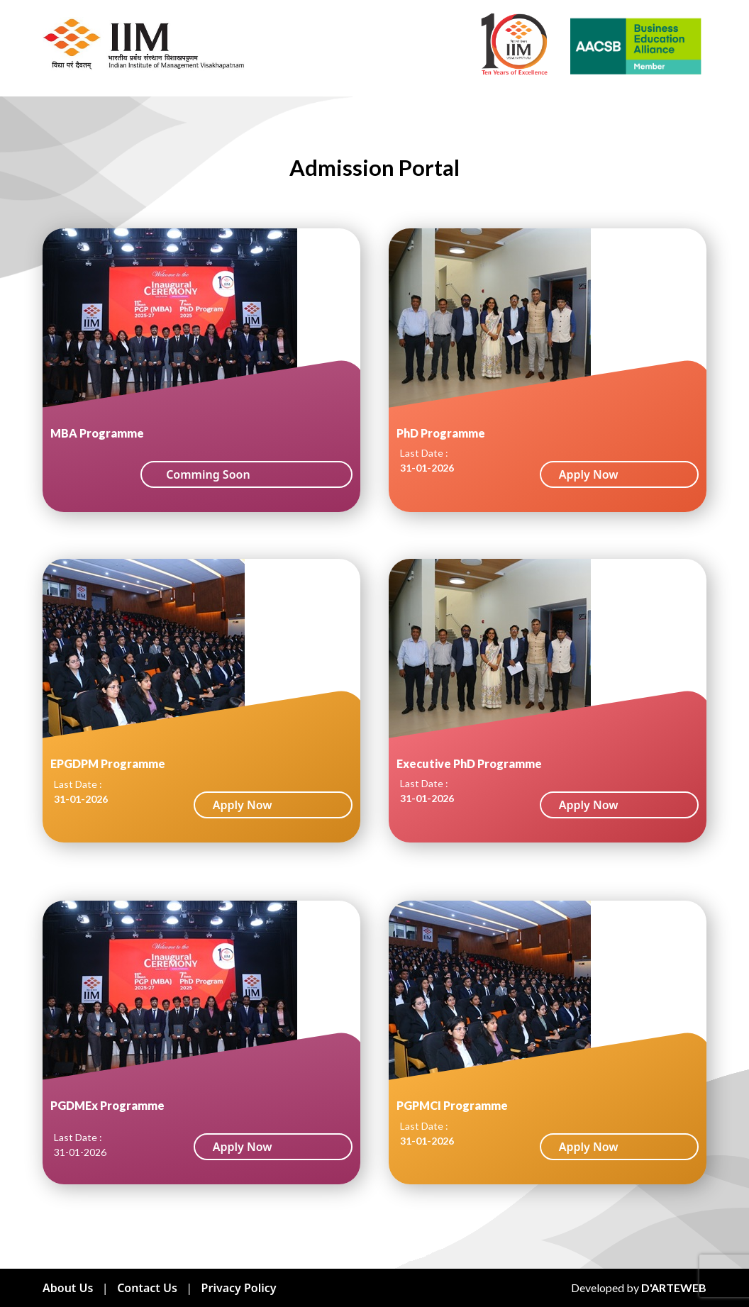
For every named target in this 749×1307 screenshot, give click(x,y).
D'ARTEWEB (673, 1287)
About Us (68, 1288)
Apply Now (588, 474)
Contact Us (147, 1288)
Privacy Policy (239, 1288)
